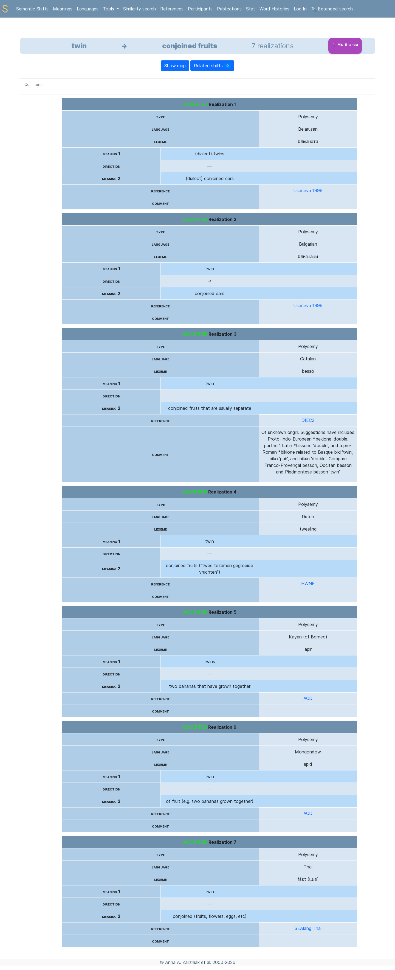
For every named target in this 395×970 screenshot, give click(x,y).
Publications (229, 9)
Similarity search (139, 9)
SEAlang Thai (308, 928)
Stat (250, 9)
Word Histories (274, 9)
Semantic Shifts (32, 9)
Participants (200, 9)
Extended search (332, 9)
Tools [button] (109, 9)
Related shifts (212, 66)
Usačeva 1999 (308, 190)
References (172, 9)
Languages (87, 9)
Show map (175, 65)
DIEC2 (307, 420)
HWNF (308, 583)
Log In (300, 9)
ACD (307, 698)
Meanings (62, 9)
